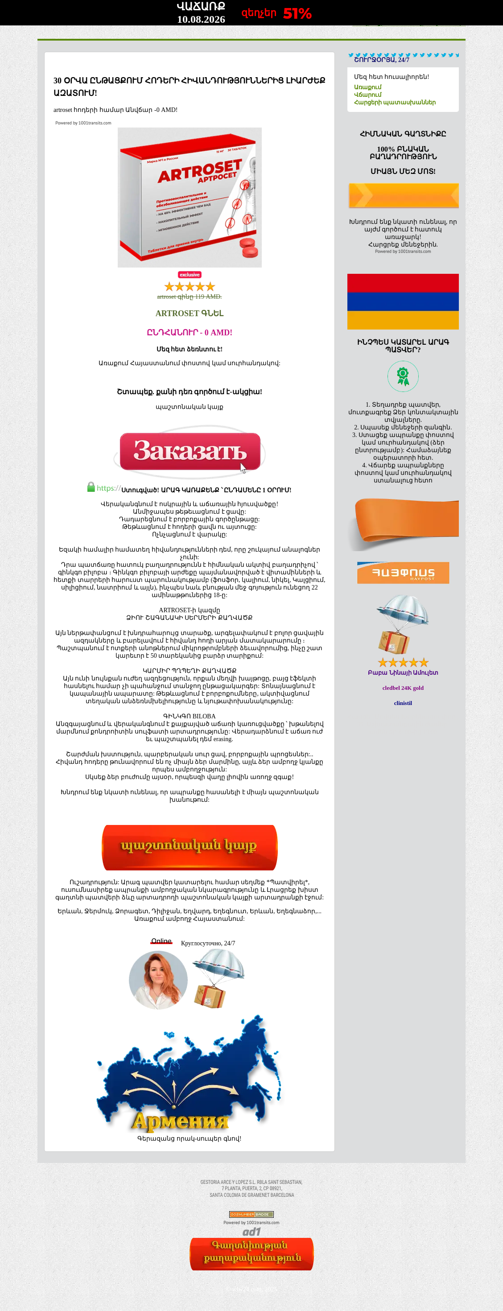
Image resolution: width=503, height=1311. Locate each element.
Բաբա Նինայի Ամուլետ (403, 672)
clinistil (403, 703)
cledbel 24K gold (403, 687)
